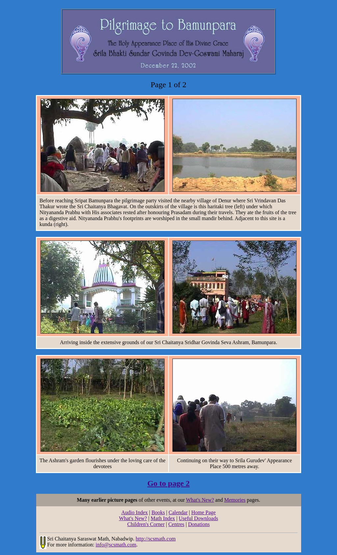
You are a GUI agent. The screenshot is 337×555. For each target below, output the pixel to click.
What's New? (200, 500)
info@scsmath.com (116, 544)
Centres (176, 524)
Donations (199, 524)
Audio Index (134, 512)
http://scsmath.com (155, 539)
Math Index (163, 518)
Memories (235, 500)
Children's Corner (146, 524)
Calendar (178, 512)
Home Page (203, 512)
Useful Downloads (198, 518)
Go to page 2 (168, 483)
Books (158, 512)
